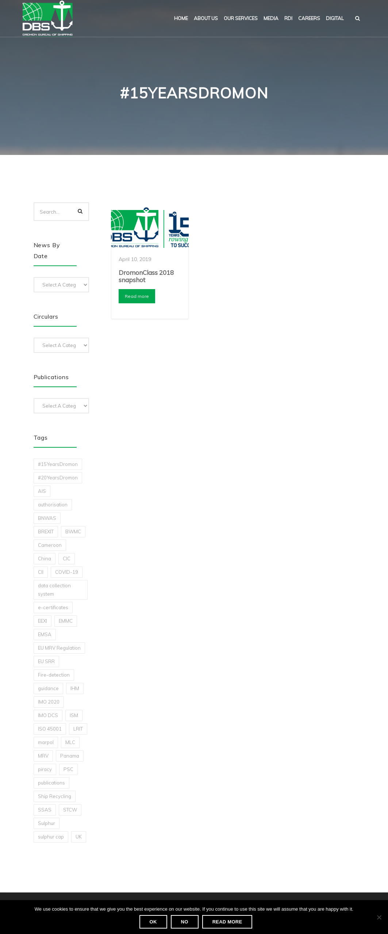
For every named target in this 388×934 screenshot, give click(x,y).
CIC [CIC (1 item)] (66, 558)
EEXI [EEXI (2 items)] (42, 621)
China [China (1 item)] (44, 558)
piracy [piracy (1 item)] (45, 769)
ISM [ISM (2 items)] (74, 715)
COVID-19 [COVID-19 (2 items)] (66, 572)
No (184, 922)
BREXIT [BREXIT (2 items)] (46, 531)
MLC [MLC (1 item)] (70, 742)
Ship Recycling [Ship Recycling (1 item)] (54, 796)
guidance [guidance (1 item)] (48, 688)
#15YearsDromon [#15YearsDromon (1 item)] (58, 464)
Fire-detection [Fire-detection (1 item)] (54, 675)
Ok (153, 922)
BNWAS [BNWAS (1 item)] (47, 518)
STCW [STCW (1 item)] (70, 810)
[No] (379, 917)
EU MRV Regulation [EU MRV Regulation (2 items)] (59, 648)
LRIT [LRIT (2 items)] (78, 729)
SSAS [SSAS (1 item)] (44, 810)
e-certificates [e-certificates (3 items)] (53, 607)
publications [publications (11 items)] (51, 783)
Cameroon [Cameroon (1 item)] (50, 545)
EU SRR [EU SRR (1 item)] (46, 661)
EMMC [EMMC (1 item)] (66, 621)
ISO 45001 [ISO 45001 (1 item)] (50, 729)
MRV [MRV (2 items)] (43, 756)
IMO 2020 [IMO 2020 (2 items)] (48, 702)
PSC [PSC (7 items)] (68, 769)
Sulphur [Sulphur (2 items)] (46, 823)
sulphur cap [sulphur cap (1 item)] (51, 837)
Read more (137, 296)
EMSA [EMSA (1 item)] (44, 634)
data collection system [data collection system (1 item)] (54, 590)
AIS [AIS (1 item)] (42, 491)
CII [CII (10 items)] (40, 572)
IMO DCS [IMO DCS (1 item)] (48, 715)
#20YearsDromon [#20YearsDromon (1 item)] (58, 477)
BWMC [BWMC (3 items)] (73, 531)
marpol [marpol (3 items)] (46, 742)
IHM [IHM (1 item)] (74, 688)
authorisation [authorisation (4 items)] (53, 504)
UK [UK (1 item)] (79, 837)
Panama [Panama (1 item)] (69, 756)
